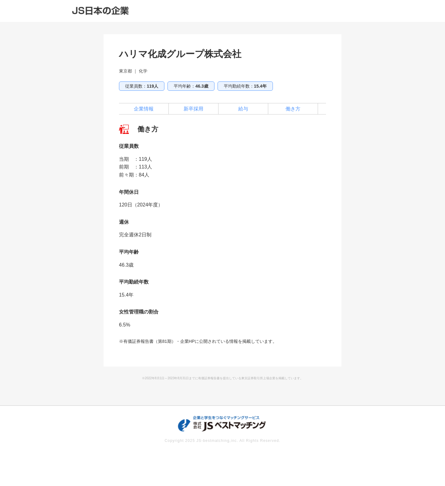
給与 (243, 108)
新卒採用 (193, 108)
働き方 (293, 108)
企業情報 (144, 108)
